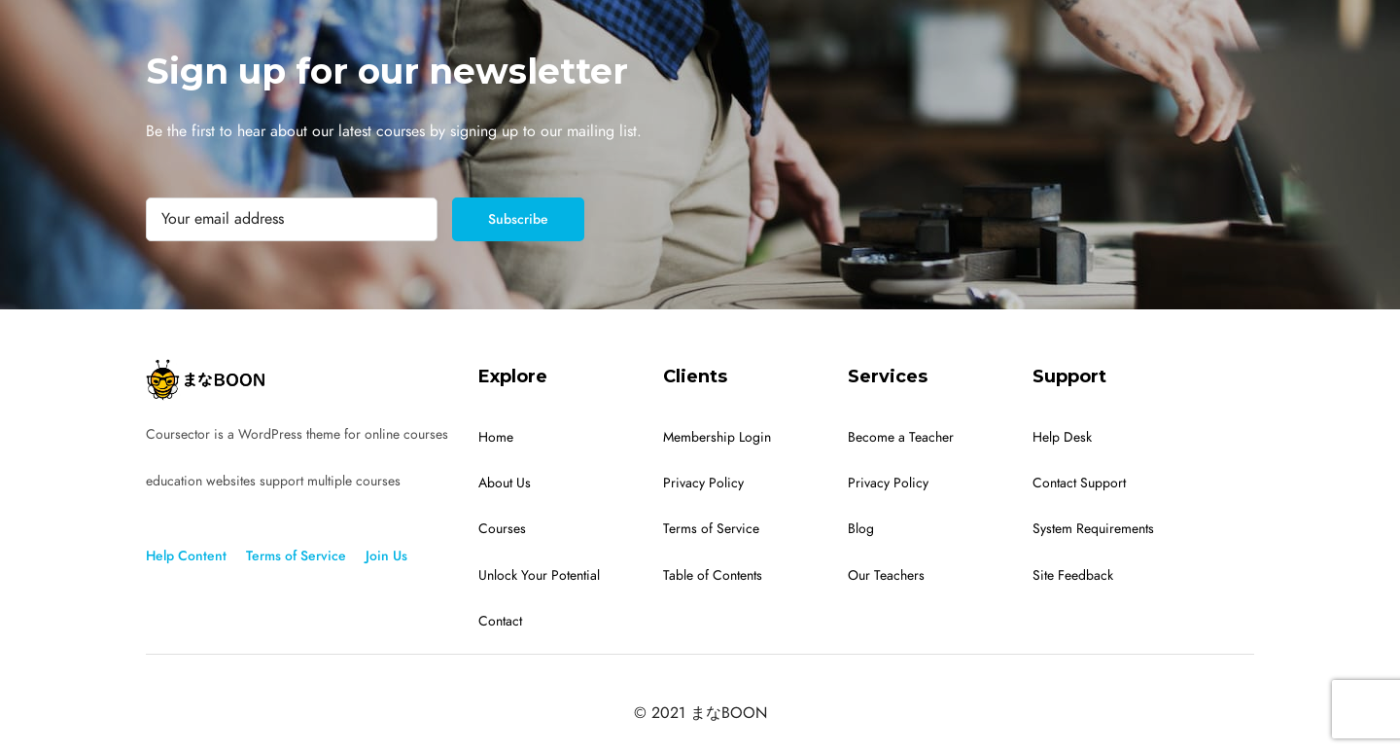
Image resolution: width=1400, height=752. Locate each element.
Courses (502, 528)
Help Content (186, 556)
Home (495, 437)
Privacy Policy (703, 483)
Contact (500, 621)
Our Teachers (886, 575)
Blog (861, 528)
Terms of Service (296, 556)
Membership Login (717, 437)
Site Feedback (1072, 575)
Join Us (386, 556)
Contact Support (1079, 483)
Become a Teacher (901, 437)
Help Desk (1062, 437)
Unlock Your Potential (539, 575)
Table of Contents (712, 575)
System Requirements (1093, 528)
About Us (504, 483)
